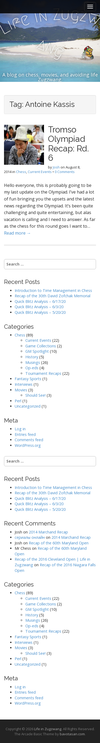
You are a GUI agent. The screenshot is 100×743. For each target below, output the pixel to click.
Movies (21, 389)
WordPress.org (28, 445)
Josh (56, 167)
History (31, 356)
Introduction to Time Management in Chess (53, 290)
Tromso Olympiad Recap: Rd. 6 (68, 143)
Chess (21, 171)
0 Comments (65, 171)
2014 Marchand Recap (48, 532)
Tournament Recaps (43, 373)
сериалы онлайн (30, 537)
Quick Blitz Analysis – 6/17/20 (40, 301)
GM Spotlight (37, 351)
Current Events (40, 171)
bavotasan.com (72, 734)
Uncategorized (28, 406)
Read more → (17, 233)
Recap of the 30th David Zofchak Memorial (52, 295)
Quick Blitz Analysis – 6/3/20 (39, 306)
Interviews (24, 384)
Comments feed (29, 439)
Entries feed (25, 434)
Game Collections (40, 345)
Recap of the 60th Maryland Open (59, 542)
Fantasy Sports (28, 378)
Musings (32, 362)
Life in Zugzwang (47, 728)
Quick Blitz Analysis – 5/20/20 (40, 312)
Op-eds (31, 367)
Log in (20, 428)
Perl (18, 400)
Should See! (35, 395)
